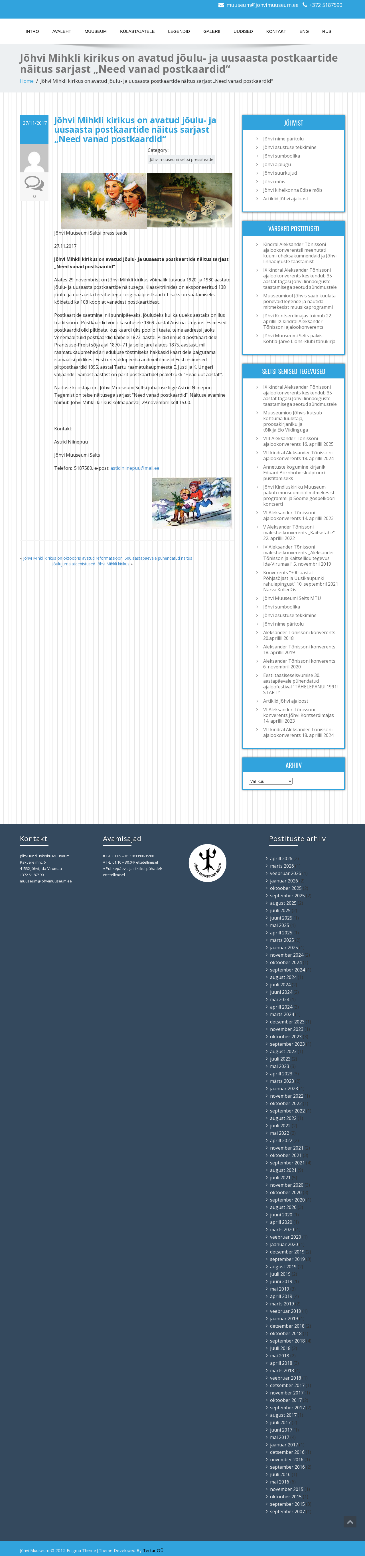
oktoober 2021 (286, 1155)
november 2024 (286, 955)
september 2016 (287, 1467)
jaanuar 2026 (284, 881)
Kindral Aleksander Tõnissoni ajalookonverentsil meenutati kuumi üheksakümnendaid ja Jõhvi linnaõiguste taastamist (299, 252)
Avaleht (61, 31)
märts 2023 (282, 1081)
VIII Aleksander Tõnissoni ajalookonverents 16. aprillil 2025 (298, 441)
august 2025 (283, 903)
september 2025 (287, 895)
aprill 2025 (281, 933)
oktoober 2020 (286, 1192)
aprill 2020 (281, 1222)
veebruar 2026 (285, 873)
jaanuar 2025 (284, 947)
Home (27, 81)
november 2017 (286, 1393)
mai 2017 (279, 1437)
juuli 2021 (280, 1177)
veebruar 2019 (285, 1311)
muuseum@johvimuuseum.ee (262, 4)
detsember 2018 (287, 1326)
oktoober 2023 (286, 1036)
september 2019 (287, 1259)
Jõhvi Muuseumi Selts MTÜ (292, 598)
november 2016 (286, 1459)
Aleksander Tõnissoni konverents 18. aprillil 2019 (299, 649)
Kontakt (276, 31)
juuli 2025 (280, 910)
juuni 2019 (281, 1281)
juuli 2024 (280, 984)
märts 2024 (282, 1014)
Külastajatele (137, 31)
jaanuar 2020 (284, 1244)
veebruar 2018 (285, 1378)
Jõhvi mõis (274, 181)
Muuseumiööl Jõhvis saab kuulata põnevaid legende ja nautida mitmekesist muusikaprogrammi (299, 301)
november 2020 (286, 1185)
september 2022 (287, 1111)
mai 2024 (279, 999)
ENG (304, 31)
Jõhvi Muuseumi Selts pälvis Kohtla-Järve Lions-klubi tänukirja (299, 338)
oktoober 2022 (286, 1103)
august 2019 (283, 1266)
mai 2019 (279, 1289)
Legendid (179, 31)
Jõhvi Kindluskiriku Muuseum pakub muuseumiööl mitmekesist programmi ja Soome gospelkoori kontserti (299, 495)
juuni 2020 (281, 1215)
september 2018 (287, 1341)
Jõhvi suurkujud (280, 173)
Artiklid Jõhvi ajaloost (285, 198)
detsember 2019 (287, 1252)
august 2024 (283, 977)
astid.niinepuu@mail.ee (134, 468)
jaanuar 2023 (284, 1088)
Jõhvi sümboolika (281, 156)
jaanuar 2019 (284, 1318)
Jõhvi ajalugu (277, 164)
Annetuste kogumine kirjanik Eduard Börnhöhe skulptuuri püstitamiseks (294, 472)
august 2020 (283, 1207)
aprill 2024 (281, 1007)
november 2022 (286, 1096)
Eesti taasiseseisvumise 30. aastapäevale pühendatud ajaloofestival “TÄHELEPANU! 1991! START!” (300, 683)
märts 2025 (282, 940)
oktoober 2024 (286, 962)
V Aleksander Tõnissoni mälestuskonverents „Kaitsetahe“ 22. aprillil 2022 (299, 532)
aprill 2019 (281, 1296)
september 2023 (287, 1044)
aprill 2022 (281, 1140)
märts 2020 (282, 1229)
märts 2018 (282, 1370)
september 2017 (287, 1407)
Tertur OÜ (153, 1550)
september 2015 (287, 1504)
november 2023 (286, 1029)
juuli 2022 (280, 1125)
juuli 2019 (280, 1274)
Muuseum (96, 31)
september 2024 (287, 970)
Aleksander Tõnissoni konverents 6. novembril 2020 (299, 664)
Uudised (243, 31)
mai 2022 (279, 1133)
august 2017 (283, 1415)
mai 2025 (279, 925)
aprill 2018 (281, 1363)
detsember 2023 (287, 1022)
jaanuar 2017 (284, 1445)
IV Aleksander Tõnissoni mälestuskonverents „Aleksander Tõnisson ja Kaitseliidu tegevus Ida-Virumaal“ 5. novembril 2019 (298, 555)
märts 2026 (282, 866)
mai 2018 (279, 1356)
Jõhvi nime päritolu (283, 139)
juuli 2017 (280, 1422)
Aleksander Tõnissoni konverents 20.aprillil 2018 (299, 635)
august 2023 (283, 1051)
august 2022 (283, 1118)
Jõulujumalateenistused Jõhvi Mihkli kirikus (90, 564)
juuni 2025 (281, 918)
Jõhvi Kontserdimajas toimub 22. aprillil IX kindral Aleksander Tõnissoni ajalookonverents (297, 321)
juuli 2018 (280, 1348)
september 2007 (287, 1511)
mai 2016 (279, 1482)
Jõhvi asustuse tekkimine (290, 147)
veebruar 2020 (285, 1237)
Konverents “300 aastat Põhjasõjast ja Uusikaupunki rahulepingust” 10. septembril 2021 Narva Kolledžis (300, 581)
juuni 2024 (281, 992)
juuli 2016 (280, 1474)
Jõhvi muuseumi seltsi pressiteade (181, 159)
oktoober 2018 (286, 1333)
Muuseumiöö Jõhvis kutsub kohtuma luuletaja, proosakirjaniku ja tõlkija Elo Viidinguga (292, 421)
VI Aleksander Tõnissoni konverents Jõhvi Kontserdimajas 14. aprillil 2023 (298, 715)
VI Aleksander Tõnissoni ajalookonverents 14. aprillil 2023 (298, 515)
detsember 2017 (287, 1385)
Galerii (211, 31)
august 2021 (283, 1170)
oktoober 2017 (286, 1400)
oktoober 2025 (286, 888)
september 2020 (287, 1200)
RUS (326, 31)
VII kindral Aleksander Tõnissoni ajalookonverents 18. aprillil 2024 (298, 455)
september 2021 (287, 1163)
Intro (32, 31)
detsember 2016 (287, 1452)
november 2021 (286, 1148)
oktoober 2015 (286, 1496)
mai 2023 (279, 1066)
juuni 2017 (281, 1430)
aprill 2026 (281, 858)
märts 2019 (282, 1304)
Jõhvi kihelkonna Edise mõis (293, 190)
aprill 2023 (281, 1074)
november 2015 (286, 1489)
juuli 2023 (280, 1059)
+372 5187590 (325, 4)
